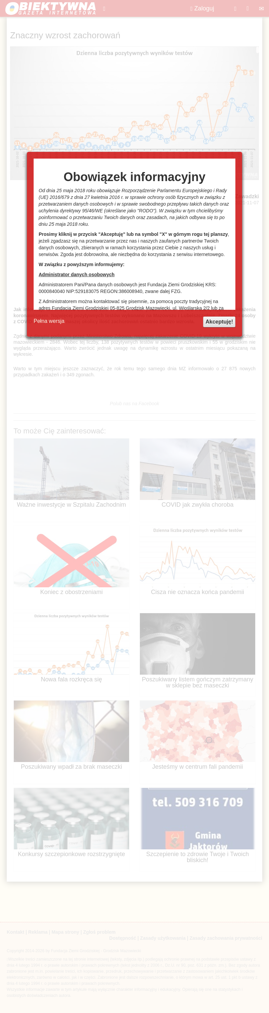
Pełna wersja (49, 321)
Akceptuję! (219, 322)
